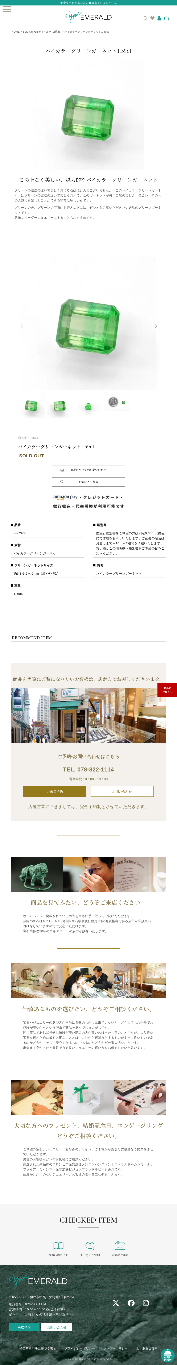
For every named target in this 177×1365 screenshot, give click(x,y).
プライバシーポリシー (80, 1348)
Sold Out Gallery (33, 31)
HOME (16, 31)
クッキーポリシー (115, 1348)
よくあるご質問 (90, 1249)
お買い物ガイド (58, 1249)
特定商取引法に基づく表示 (38, 1348)
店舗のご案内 (120, 1249)
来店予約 (24, 1327)
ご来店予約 (55, 792)
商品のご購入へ (167, 690)
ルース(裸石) (53, 31)
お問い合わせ (122, 792)
